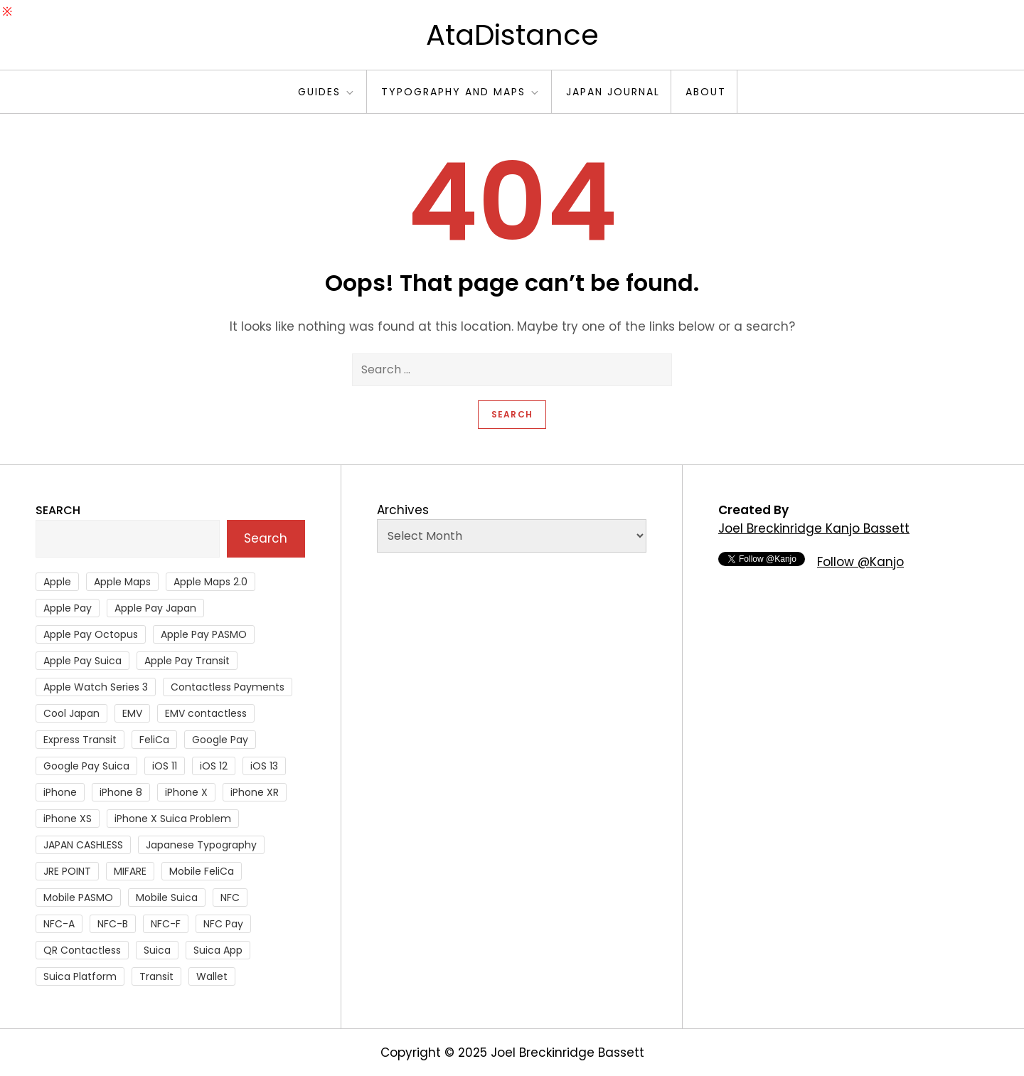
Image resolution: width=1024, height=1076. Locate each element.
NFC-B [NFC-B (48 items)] (112, 924)
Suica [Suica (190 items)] (157, 950)
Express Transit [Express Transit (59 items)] (80, 740)
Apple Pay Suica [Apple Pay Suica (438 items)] (82, 661)
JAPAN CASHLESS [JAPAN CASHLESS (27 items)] (83, 845)
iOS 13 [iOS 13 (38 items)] (264, 766)
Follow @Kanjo (860, 561)
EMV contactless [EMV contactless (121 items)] (206, 713)
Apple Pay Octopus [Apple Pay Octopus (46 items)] (90, 634)
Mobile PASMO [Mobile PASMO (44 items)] (78, 897)
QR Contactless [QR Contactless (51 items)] (82, 950)
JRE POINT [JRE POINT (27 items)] (67, 871)
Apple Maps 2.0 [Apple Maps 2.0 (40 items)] (210, 582)
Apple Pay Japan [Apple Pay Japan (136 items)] (155, 608)
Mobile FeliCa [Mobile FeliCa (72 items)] (201, 871)
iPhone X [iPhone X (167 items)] (186, 792)
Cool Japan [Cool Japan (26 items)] (71, 713)
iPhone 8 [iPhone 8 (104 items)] (121, 792)
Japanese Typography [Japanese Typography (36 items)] (201, 845)
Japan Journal (613, 92)
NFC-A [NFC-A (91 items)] (59, 924)
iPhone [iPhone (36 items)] (60, 792)
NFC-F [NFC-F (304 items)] (166, 924)
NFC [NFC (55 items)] (230, 897)
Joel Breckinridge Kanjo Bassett (814, 528)
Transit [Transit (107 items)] (156, 976)
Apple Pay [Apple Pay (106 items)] (67, 608)
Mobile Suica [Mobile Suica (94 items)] (167, 897)
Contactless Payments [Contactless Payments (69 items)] (227, 687)
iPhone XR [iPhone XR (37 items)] (254, 792)
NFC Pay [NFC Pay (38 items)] (223, 924)
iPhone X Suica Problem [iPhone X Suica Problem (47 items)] (172, 818)
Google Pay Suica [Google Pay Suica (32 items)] (86, 766)
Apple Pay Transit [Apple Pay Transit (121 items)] (187, 661)
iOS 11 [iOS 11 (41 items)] (164, 766)
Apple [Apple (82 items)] (57, 582)
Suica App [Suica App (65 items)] (217, 950)
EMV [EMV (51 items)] (132, 713)
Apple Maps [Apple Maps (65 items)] (122, 582)
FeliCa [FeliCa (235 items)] (154, 740)
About (706, 92)
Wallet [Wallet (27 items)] (212, 976)
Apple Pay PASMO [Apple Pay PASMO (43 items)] (204, 634)
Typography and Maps (460, 92)
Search (58, 510)
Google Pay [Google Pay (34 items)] (220, 740)
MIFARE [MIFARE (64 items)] (130, 871)
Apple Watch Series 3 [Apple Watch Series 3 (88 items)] (95, 687)
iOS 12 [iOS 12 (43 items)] (214, 766)
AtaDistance (512, 35)
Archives (403, 509)
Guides (327, 92)
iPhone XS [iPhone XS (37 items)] (67, 818)
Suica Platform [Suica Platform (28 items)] (80, 976)
